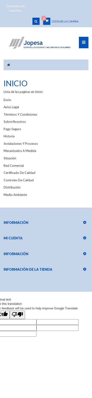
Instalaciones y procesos (21, 143)
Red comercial (14, 165)
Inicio (16, 83)
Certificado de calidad (19, 173)
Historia (9, 136)
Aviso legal (11, 107)
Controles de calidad (19, 180)
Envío (7, 100)
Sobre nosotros (15, 122)
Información (16, 254)
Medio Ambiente (15, 195)
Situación (10, 158)
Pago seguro (12, 129)
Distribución (12, 187)
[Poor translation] (17, 315)
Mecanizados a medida (20, 151)
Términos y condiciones (20, 114)
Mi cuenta (13, 238)
